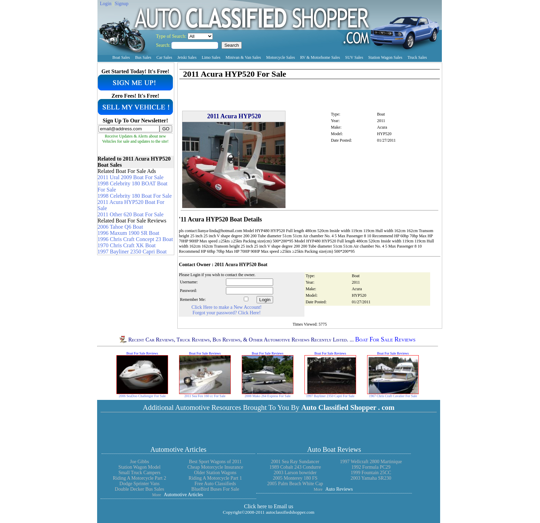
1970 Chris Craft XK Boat (126, 245)
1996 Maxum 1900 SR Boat (128, 233)
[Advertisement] (259, 65)
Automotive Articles (178, 449)
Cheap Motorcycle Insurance (215, 467)
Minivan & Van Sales (243, 57)
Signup (121, 3)
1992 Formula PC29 (371, 467)
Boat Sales (121, 57)
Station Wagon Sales (385, 57)
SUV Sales (354, 57)
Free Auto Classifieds (215, 483)
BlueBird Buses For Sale (215, 489)
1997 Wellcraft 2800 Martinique (371, 461)
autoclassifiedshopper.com (290, 512)
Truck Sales (417, 57)
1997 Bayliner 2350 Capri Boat (132, 251)
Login (105, 3)
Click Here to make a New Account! (226, 307)
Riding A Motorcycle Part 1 (215, 478)
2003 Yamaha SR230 (371, 478)
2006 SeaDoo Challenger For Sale (142, 396)
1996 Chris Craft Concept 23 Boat (135, 239)
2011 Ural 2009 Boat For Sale (130, 177)
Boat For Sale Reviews (385, 339)
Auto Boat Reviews (334, 449)
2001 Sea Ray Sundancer (295, 461)
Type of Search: (172, 36)
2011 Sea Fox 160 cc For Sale (205, 396)
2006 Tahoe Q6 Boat (120, 227)
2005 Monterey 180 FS (295, 478)
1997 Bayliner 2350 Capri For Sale (330, 396)
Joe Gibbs (139, 461)
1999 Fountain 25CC (371, 472)
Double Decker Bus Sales (139, 489)
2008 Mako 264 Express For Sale (268, 396)
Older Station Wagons (215, 472)
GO (165, 128)
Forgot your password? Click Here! (227, 312)
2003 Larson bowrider (295, 472)
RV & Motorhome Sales (320, 57)
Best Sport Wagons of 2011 (215, 461)
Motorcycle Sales (280, 57)
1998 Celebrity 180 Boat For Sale (134, 196)
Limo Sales (211, 57)
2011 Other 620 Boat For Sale (130, 214)
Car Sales (164, 57)
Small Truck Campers (139, 472)
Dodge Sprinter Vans (139, 483)
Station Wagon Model (139, 467)
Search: (164, 45)
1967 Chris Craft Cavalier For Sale (393, 396)
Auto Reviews (339, 489)
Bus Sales (143, 57)
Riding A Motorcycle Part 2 (139, 478)
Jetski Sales (187, 57)
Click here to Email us (268, 506)
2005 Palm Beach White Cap (295, 483)
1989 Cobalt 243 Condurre (295, 467)
